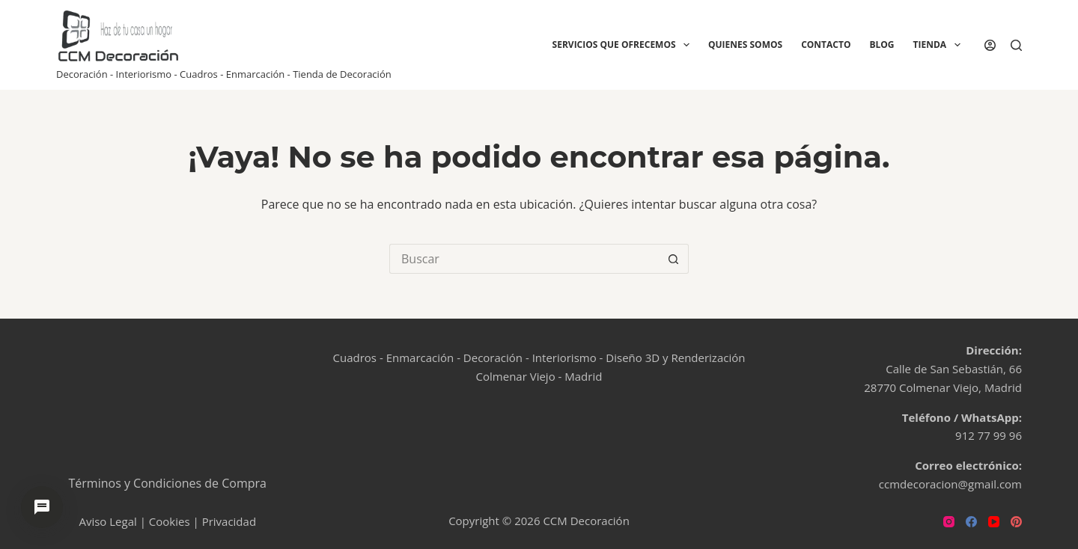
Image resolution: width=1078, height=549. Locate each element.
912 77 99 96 (988, 435)
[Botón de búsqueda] (674, 259)
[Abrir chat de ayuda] (42, 507)
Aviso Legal (107, 521)
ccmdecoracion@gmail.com (950, 483)
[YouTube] (993, 521)
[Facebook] (971, 521)
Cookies (169, 521)
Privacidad (229, 521)
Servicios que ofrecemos (623, 45)
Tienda (939, 45)
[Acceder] (990, 45)
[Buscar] (1016, 45)
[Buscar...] (524, 259)
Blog (881, 44)
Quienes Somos (745, 44)
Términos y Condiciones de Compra (168, 483)
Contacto (825, 44)
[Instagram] (948, 521)
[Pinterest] (1016, 521)
